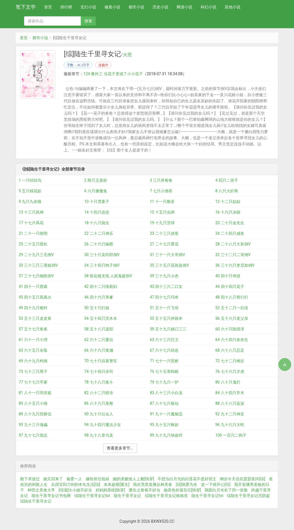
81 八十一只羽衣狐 (35, 393)
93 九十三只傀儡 (33, 424)
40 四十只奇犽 (227, 276)
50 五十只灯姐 (96, 308)
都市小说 (136, 7)
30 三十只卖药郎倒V (102, 254)
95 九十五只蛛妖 (164, 424)
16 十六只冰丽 (227, 212)
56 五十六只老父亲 (231, 318)
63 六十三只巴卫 (164, 339)
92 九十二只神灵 (229, 414)
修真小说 (112, 7)
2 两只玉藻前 (95, 180)
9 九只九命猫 (30, 201)
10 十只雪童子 (96, 201)
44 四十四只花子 (229, 286)
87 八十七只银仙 (164, 403)
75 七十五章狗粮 (164, 371)
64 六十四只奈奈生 (231, 339)
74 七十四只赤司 (98, 371)
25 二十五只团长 (33, 244)
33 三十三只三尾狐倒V (38, 265)
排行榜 (66, 7)
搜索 (88, 21)
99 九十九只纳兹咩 (166, 435)
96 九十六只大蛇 (229, 424)
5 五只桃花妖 (30, 191)
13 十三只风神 (31, 212)
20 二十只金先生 (229, 223)
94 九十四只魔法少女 (102, 424)
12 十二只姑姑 (227, 201)
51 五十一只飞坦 (164, 308)
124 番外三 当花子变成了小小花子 (113, 74)
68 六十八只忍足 (229, 350)
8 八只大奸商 (226, 191)
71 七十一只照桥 (164, 361)
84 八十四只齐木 (229, 393)
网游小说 (184, 7)
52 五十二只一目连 (231, 308)
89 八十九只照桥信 (35, 414)
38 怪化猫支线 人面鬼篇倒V (108, 276)
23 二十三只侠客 (164, 233)
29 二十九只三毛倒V (36, 254)
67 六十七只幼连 (164, 350)
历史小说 (160, 7)
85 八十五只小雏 (33, 403)
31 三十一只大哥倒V (167, 254)
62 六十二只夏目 (98, 339)
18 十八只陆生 (96, 223)
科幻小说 (208, 7)
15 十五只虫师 (162, 212)
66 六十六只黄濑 (98, 350)
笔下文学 (26, 7)
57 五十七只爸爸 (33, 329)
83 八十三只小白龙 (166, 393)
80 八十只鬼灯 (227, 382)
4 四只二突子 (226, 180)
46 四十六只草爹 (98, 297)
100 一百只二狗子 (230, 435)
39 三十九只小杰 (164, 276)
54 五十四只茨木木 (100, 318)
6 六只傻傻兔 (95, 191)
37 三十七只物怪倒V (36, 276)
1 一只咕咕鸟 (30, 180)
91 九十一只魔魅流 (166, 414)
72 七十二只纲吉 (229, 361)
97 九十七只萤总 (33, 435)
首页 (48, 7)
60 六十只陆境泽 (229, 329)
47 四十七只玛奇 (164, 297)
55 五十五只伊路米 (166, 318)
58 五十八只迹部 (98, 329)
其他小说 (232, 7)
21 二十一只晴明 (33, 233)
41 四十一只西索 (33, 286)
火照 (127, 54)
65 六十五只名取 (33, 350)
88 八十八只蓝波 (229, 403)
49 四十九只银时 (33, 308)
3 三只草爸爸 (161, 180)
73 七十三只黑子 (33, 371)
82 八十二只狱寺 (98, 393)
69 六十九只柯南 (33, 361)
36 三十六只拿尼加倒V (235, 265)
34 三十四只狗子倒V (102, 265)
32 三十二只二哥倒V (233, 254)
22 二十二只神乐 (98, 233)
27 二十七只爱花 (164, 244)
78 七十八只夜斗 (98, 382)
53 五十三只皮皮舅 (35, 318)
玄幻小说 (88, 7)
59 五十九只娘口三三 (168, 329)
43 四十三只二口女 (166, 286)
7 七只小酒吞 (161, 191)
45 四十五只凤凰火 (35, 297)
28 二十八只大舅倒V (233, 244)
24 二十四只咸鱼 (229, 233)
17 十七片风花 (31, 223)
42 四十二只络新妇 (100, 286)
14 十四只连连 (96, 212)
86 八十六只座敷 (98, 403)
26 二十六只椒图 (98, 244)
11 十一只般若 (162, 201)
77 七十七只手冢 (33, 382)
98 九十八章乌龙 (98, 435)
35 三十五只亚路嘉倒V (169, 265)
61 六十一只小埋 (33, 339)
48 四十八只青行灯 (231, 297)
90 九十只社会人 (98, 414)
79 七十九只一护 (164, 382)
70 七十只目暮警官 (100, 361)
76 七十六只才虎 (229, 371)
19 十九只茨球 (162, 223)
